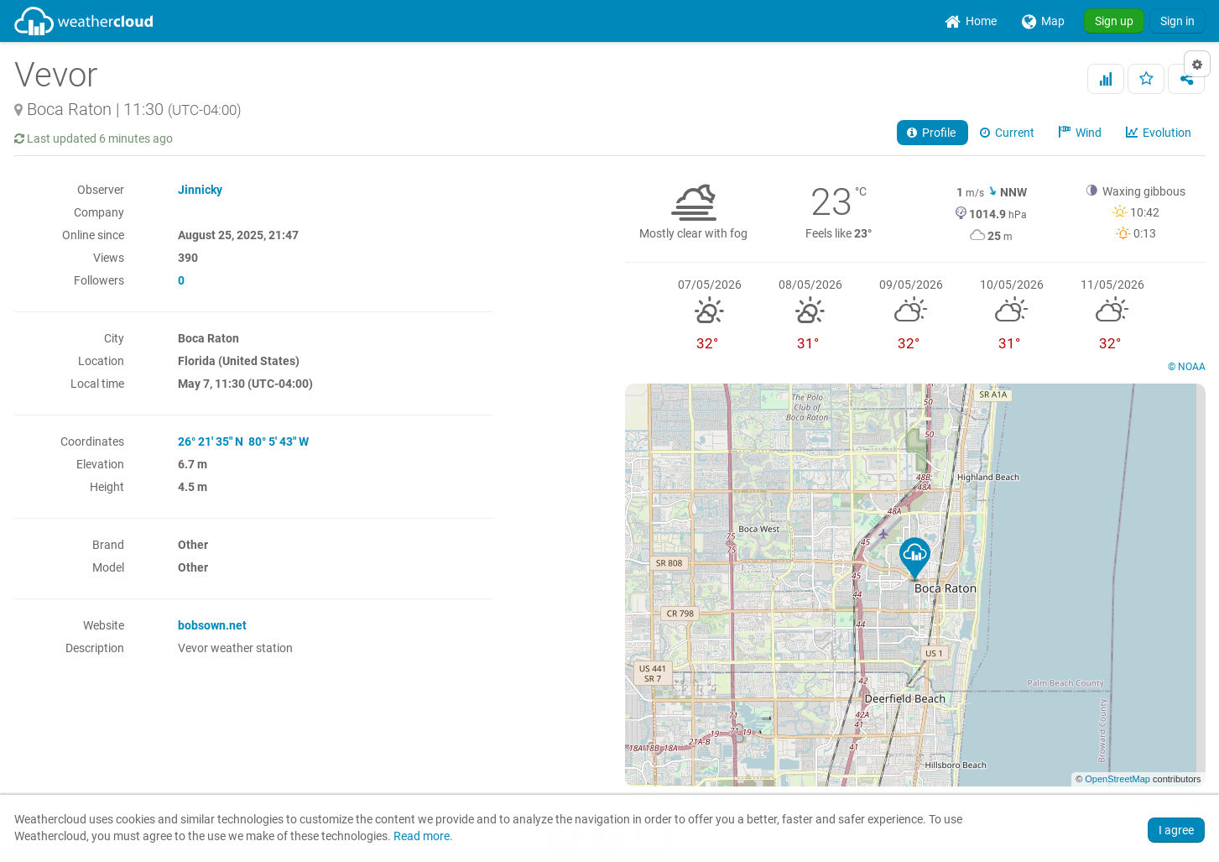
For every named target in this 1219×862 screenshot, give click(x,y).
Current (1008, 132)
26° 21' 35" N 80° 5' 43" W (243, 441)
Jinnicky (200, 189)
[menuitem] (970, 21)
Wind (1081, 132)
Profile (932, 132)
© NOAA (1187, 367)
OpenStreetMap (1117, 779)
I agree (1176, 830)
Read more (421, 836)
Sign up (1114, 21)
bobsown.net (212, 625)
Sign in (1177, 21)
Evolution (1160, 132)
